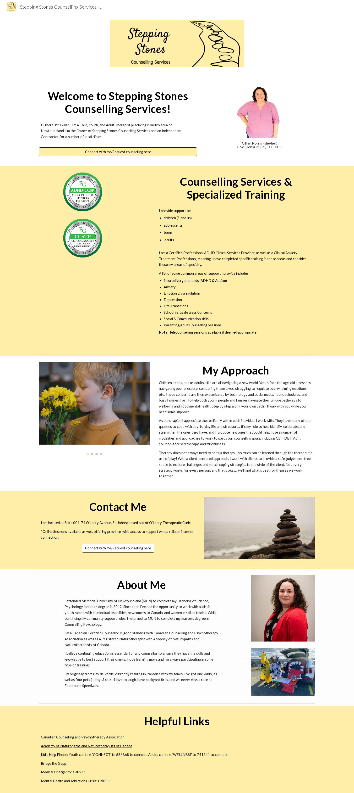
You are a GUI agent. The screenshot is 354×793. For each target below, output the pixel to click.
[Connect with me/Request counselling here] (118, 151)
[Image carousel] (94, 408)
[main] (118, 102)
